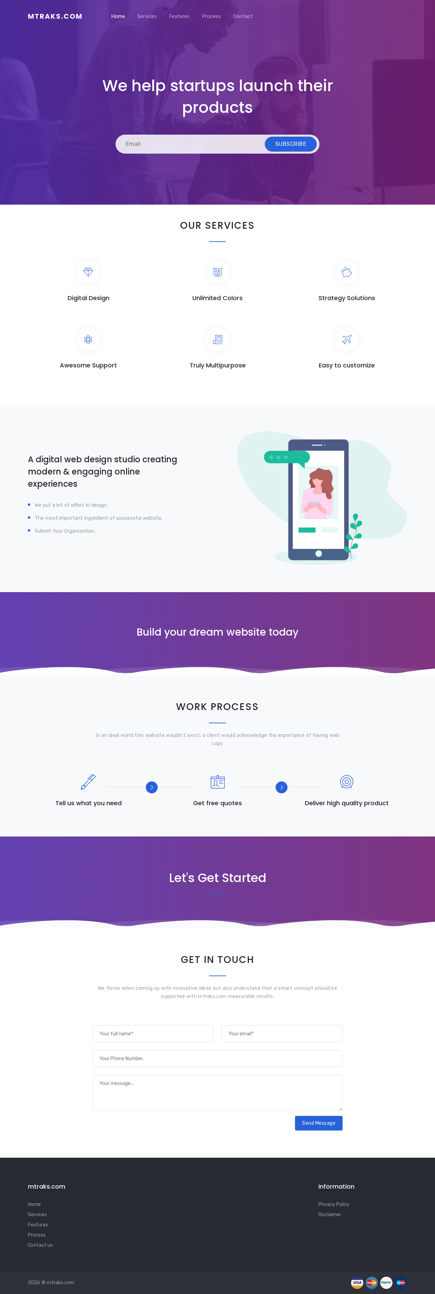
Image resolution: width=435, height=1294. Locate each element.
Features (179, 16)
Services (147, 16)
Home (118, 16)
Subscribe (291, 144)
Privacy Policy (333, 1204)
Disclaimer (329, 1215)
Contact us (40, 1245)
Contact (243, 16)
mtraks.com (55, 16)
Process (211, 16)
